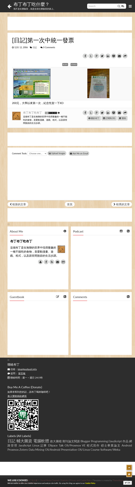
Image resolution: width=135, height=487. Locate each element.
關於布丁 (93, 118)
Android (127, 445)
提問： (17, 373)
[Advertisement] (70, 23)
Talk (61, 445)
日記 (35, 47)
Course (95, 449)
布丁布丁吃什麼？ (32, 4)
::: (9, 14)
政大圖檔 (56, 441)
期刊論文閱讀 (71, 441)
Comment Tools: (19, 153)
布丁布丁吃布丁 (33, 112)
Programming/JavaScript (106, 441)
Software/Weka (110, 449)
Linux (35, 445)
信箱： (22, 369)
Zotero (23, 449)
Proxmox (13, 449)
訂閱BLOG (109, 118)
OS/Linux (84, 449)
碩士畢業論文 (111, 445)
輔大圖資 (24, 441)
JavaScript (24, 445)
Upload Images (57, 153)
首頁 (69, 204)
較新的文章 (18, 204)
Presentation (69, 449)
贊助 (122, 118)
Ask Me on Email (79, 153)
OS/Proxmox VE (75, 445)
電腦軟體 (41, 441)
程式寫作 (93, 445)
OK (127, 483)
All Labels (23, 436)
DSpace (53, 445)
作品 (125, 441)
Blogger (85, 441)
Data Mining (36, 449)
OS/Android (52, 449)
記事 (43, 445)
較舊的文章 (122, 204)
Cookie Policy (90, 483)
